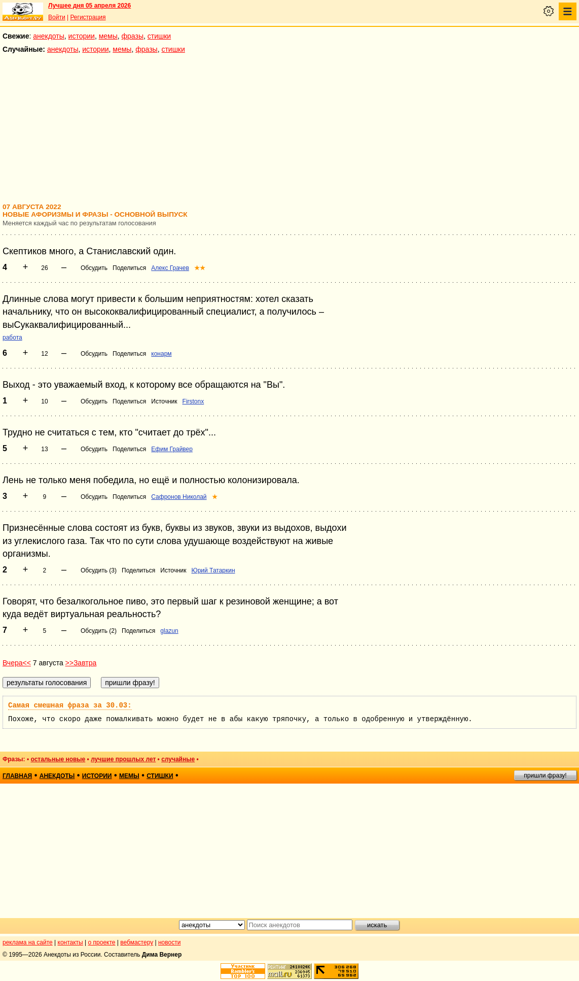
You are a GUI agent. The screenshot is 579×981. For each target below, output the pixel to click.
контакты (70, 942)
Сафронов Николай (178, 496)
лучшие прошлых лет (123, 759)
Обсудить (94, 268)
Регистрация (87, 17)
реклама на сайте (28, 942)
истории (81, 36)
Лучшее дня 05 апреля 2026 (89, 5)
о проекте (102, 942)
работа (12, 337)
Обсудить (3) (99, 570)
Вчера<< (17, 663)
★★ (199, 268)
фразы (132, 36)
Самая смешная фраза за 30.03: (70, 705)
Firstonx (193, 401)
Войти (56, 17)
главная (17, 776)
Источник (164, 401)
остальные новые (57, 759)
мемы (108, 36)
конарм (161, 353)
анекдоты (48, 36)
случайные (178, 759)
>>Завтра (81, 663)
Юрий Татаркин (213, 570)
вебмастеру (136, 942)
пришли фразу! (545, 775)
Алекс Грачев (170, 268)
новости (169, 942)
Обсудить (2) (99, 630)
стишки (159, 36)
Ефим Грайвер (172, 449)
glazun (169, 630)
